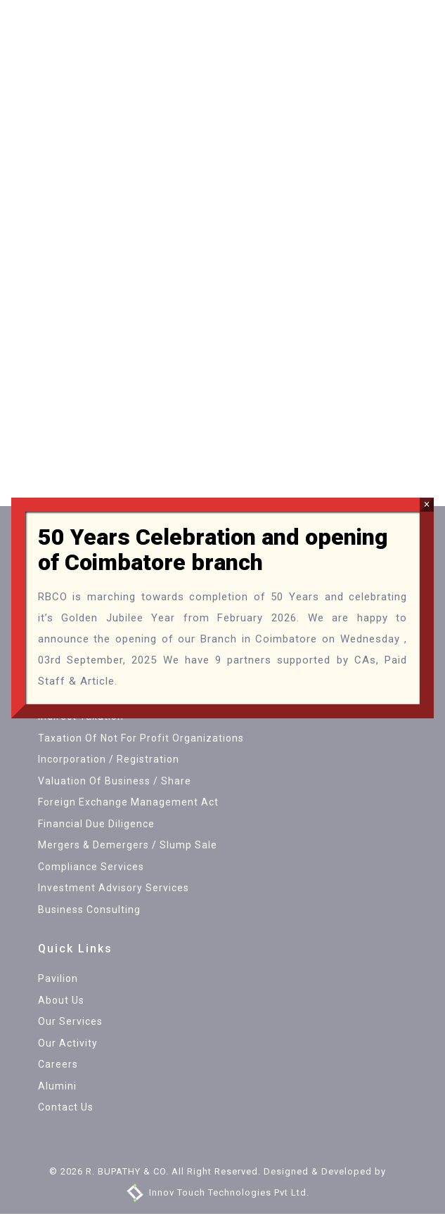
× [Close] (427, 504)
